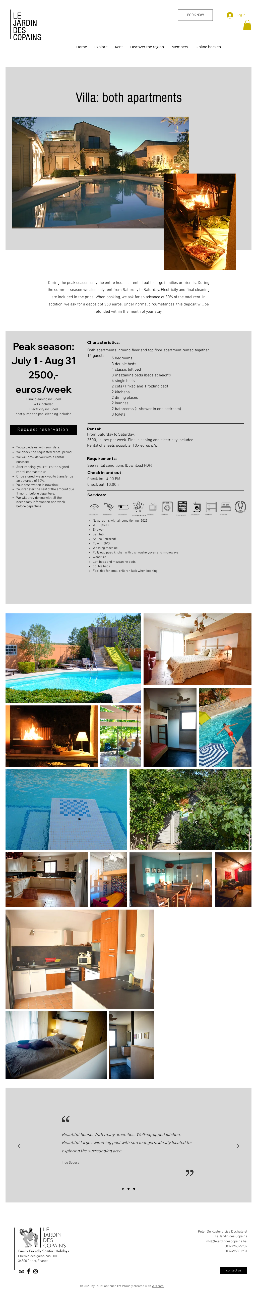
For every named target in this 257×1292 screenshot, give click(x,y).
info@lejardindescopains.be (226, 1241)
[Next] (238, 1146)
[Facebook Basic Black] (28, 1271)
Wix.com (158, 1286)
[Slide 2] (128, 1189)
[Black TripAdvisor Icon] (21, 1271)
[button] (247, 25)
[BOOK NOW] (195, 15)
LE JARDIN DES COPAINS (27, 26)
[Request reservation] (43, 430)
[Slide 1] (123, 1189)
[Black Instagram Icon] (35, 1271)
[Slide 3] (134, 1189)
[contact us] (233, 1270)
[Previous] (19, 1146)
